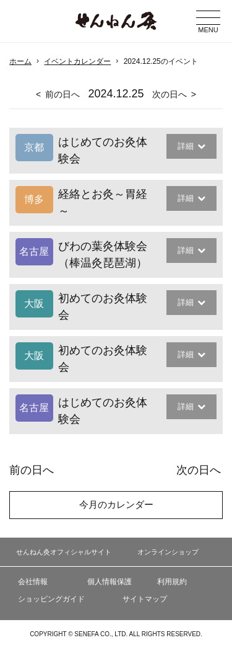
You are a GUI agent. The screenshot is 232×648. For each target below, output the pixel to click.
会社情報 (33, 581)
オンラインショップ (168, 552)
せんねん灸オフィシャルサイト (63, 552)
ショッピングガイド (51, 599)
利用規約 (172, 581)
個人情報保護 (109, 581)
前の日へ (62, 94)
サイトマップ (144, 599)
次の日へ (169, 94)
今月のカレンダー (116, 504)
